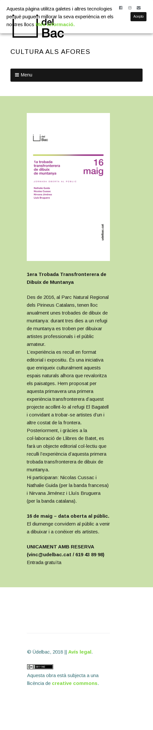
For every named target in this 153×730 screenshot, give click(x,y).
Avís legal (79, 652)
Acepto (138, 16)
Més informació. (55, 24)
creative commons (75, 683)
